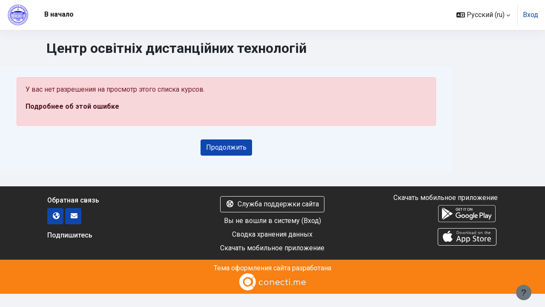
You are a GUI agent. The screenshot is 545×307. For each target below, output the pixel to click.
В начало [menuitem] (59, 14)
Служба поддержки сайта (272, 204)
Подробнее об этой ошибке (72, 106)
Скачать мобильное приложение (272, 248)
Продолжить (226, 147)
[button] (483, 15)
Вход (530, 15)
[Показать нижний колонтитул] (523, 292)
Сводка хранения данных (272, 234)
